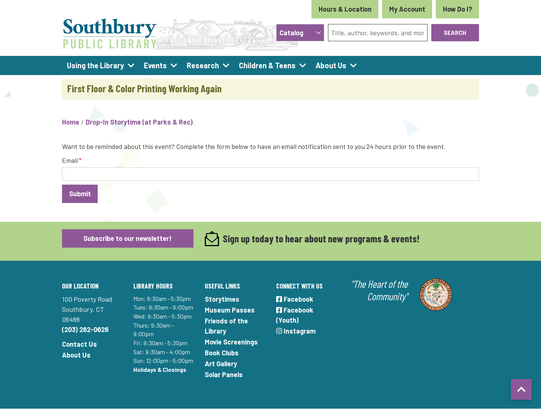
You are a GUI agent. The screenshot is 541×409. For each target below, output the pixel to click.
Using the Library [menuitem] (95, 65)
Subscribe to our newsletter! (127, 238)
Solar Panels (224, 374)
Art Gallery (221, 363)
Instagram (296, 331)
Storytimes (222, 299)
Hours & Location (345, 9)
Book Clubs (222, 353)
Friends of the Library (226, 326)
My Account (407, 9)
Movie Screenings (231, 342)
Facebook (294, 299)
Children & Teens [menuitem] (267, 65)
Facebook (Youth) (294, 315)
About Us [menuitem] (331, 65)
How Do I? (457, 9)
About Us (76, 355)
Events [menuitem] (155, 65)
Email (70, 160)
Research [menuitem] (203, 65)
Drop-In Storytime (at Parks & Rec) (139, 122)
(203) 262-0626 (85, 329)
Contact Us (79, 344)
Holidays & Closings (159, 369)
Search (455, 32)
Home (70, 122)
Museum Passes (230, 310)
